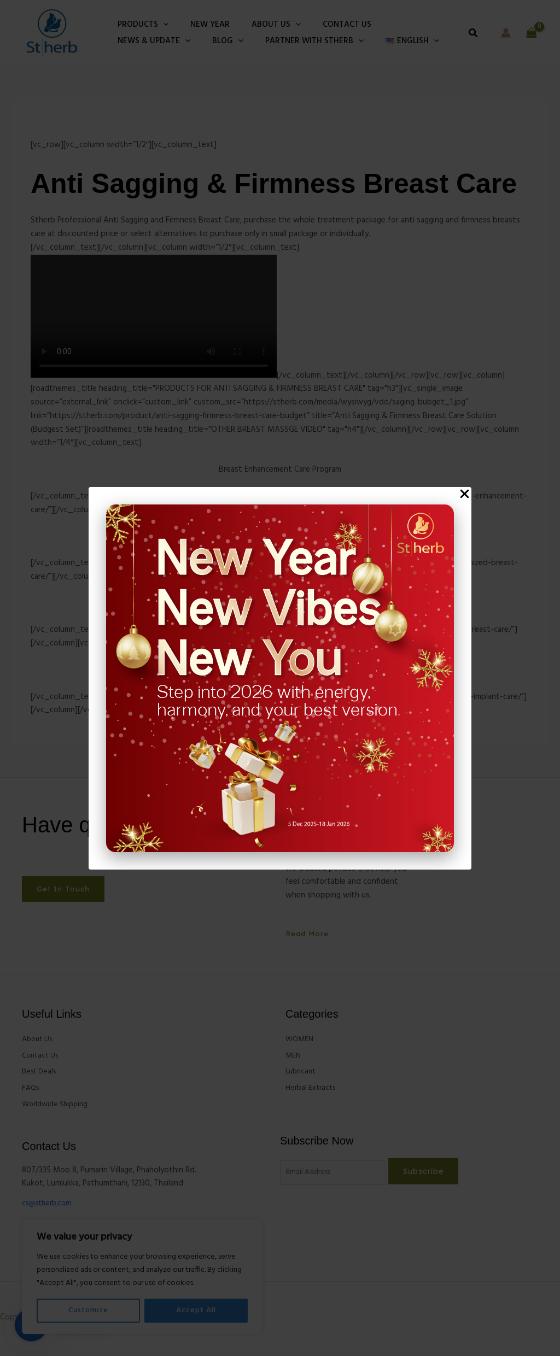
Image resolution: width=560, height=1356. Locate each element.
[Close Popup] (464, 494)
